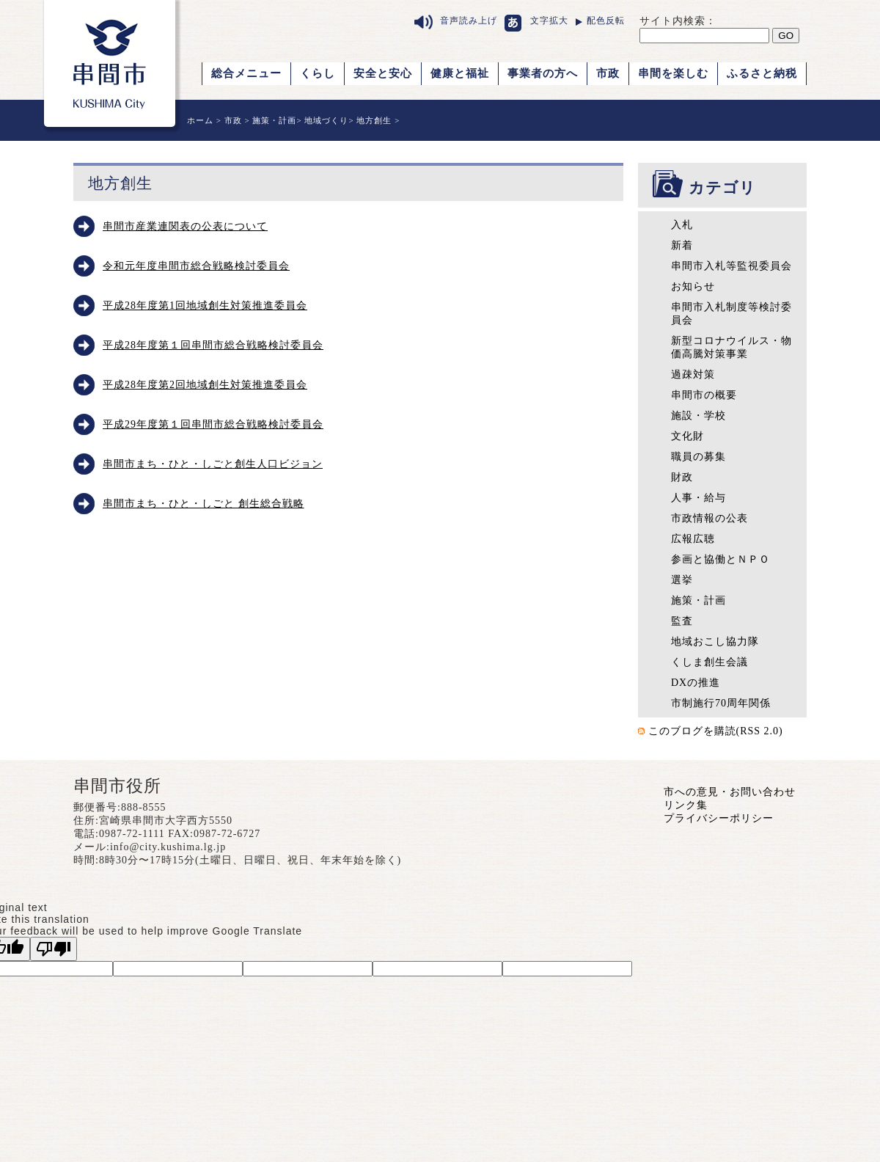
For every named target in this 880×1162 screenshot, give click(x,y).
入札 (682, 224)
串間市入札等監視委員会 (731, 265)
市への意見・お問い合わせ (730, 791)
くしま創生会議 (709, 662)
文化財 (687, 436)
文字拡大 (549, 20)
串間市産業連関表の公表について (185, 226)
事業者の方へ (542, 73)
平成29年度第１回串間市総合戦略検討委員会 (213, 424)
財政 (682, 477)
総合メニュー (246, 73)
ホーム (200, 120)
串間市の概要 (704, 395)
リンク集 (686, 805)
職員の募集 (698, 456)
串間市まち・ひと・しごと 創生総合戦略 (203, 503)
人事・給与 (698, 497)
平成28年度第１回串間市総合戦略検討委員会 (213, 345)
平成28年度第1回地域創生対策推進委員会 (205, 305)
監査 (682, 620)
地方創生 (374, 120)
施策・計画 (274, 120)
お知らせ (693, 286)
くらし (317, 73)
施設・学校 (698, 415)
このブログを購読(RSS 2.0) (715, 731)
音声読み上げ (468, 20)
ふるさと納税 (762, 73)
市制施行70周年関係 (721, 703)
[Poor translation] (53, 949)
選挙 (682, 579)
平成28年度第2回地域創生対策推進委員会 (205, 384)
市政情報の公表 (709, 518)
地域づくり (326, 120)
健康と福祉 (459, 73)
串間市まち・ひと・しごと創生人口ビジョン (213, 463)
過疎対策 (693, 374)
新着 (682, 245)
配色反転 (606, 20)
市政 (608, 73)
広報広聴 (693, 538)
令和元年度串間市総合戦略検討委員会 (196, 265)
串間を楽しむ (673, 73)
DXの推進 (695, 682)
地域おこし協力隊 (715, 641)
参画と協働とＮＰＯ (720, 559)
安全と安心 (382, 73)
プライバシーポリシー (719, 818)
